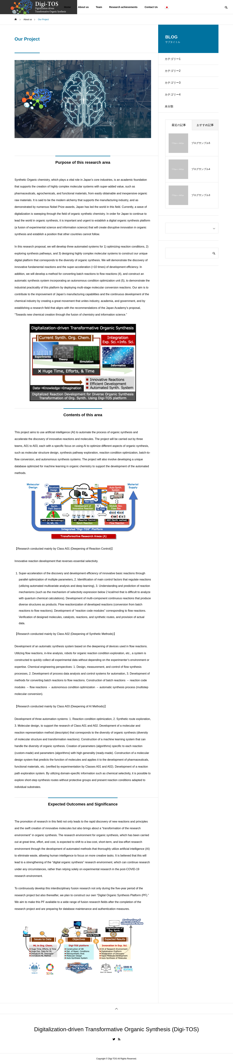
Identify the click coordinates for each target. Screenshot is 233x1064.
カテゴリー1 (173, 59)
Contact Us (151, 7)
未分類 (169, 108)
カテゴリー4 (173, 96)
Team (99, 7)
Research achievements (123, 7)
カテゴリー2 (173, 71)
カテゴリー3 (173, 83)
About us (83, 7)
